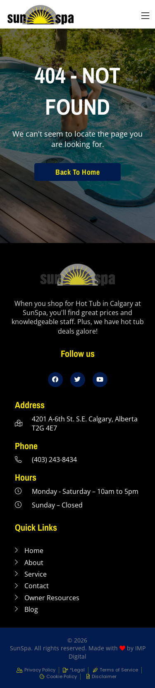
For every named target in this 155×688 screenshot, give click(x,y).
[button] (145, 16)
